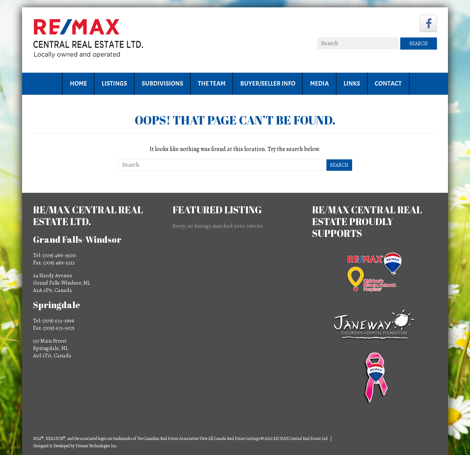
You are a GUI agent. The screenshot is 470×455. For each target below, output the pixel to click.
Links (352, 83)
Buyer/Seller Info (267, 83)
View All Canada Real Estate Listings (229, 438)
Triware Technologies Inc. (96, 446)
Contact (388, 83)
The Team (211, 83)
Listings (114, 83)
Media (319, 83)
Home (78, 83)
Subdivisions (162, 83)
